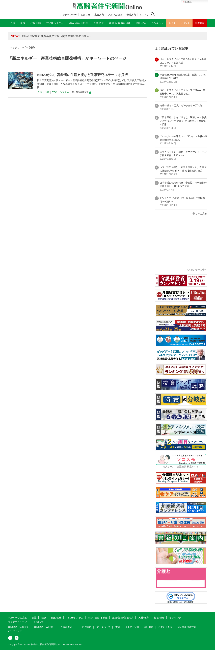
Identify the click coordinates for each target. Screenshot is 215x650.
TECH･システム (60, 92)
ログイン (144, 14)
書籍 (117, 627)
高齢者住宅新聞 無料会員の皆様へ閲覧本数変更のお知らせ (56, 36)
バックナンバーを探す (23, 47)
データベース (103, 627)
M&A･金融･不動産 (98, 617)
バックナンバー (68, 14)
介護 (39, 92)
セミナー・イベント (18, 621)
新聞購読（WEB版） (45, 627)
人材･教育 (143, 617)
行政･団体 (56, 617)
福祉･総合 (159, 617)
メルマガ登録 (115, 14)
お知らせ (85, 14)
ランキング (175, 617)
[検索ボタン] (153, 14)
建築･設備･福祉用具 (122, 617)
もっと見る (201, 213)
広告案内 (99, 14)
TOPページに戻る (17, 617)
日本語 (187, 2)
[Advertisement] (181, 246)
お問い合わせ (165, 627)
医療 (47, 92)
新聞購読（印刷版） (18, 627)
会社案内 (131, 14)
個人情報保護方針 (186, 627)
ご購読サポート (69, 627)
